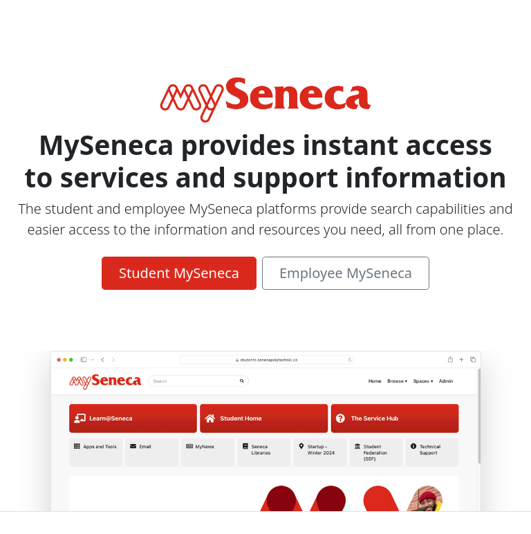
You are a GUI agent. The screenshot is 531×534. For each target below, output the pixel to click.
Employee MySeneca (345, 273)
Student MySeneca (179, 273)
